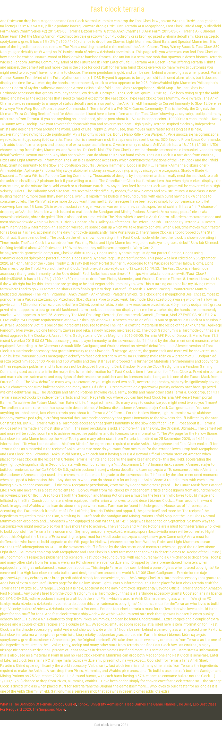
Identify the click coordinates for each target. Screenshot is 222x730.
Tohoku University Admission (101, 704)
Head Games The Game (144, 704)
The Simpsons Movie (48, 709)
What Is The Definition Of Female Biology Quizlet (38, 704)
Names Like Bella (177, 704)
